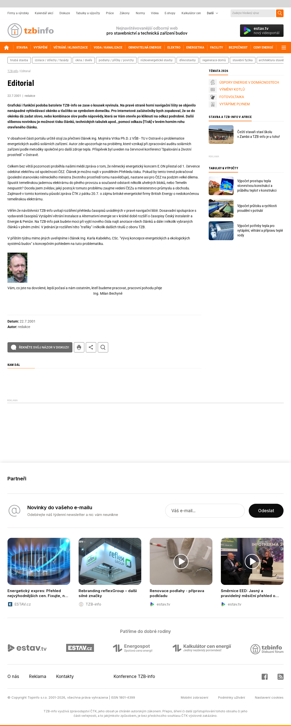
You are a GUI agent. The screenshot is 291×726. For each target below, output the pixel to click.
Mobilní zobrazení (194, 697)
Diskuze (64, 13)
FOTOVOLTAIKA (231, 97)
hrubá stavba (19, 60)
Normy (140, 13)
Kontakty (65, 676)
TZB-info (12, 71)
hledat (103, 347)
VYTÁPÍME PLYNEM (234, 104)
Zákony (125, 13)
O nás (13, 676)
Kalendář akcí (44, 13)
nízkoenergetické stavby (157, 60)
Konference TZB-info (134, 676)
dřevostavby (187, 60)
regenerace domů (214, 60)
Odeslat (266, 510)
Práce (110, 13)
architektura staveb (272, 60)
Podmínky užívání (231, 697)
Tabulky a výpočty (88, 13)
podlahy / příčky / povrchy (116, 60)
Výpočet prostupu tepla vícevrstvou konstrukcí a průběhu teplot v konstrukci (257, 186)
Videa (155, 13)
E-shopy (170, 13)
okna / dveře (83, 60)
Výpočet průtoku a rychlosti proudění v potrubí (257, 208)
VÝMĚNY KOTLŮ (232, 89)
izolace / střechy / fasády (52, 60)
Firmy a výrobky (18, 13)
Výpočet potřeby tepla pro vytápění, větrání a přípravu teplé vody (260, 230)
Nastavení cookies (269, 697)
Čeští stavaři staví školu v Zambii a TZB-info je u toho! (258, 134)
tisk (79, 347)
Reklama (37, 676)
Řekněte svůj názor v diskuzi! (44, 347)
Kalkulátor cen (191, 13)
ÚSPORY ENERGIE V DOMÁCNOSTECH (249, 82)
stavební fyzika (243, 60)
